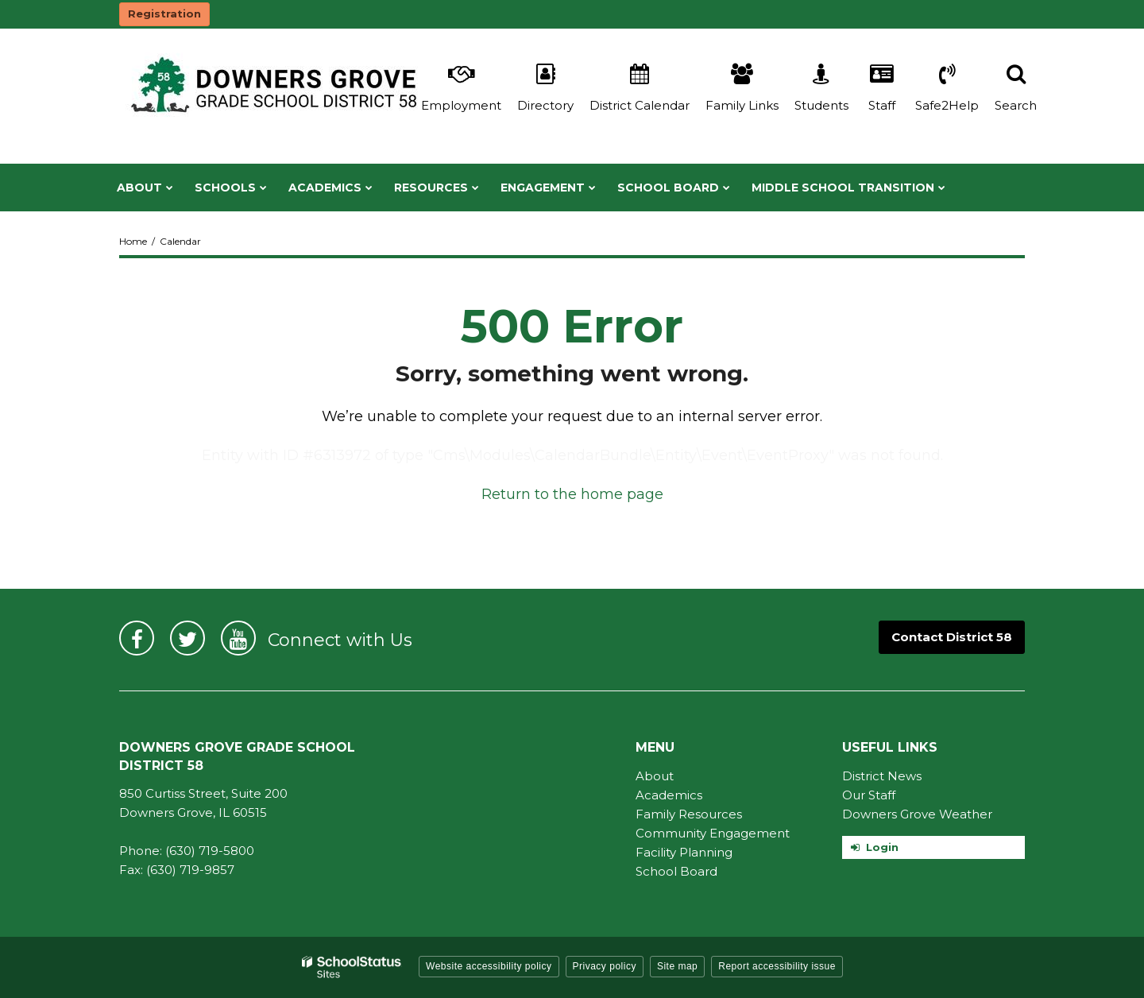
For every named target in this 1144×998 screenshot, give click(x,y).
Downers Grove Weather (917, 814)
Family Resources (689, 814)
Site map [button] (677, 966)
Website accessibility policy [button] (489, 966)
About (655, 775)
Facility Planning (684, 852)
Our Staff (868, 795)
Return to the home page (572, 494)
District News (882, 775)
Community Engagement (713, 833)
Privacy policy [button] (604, 966)
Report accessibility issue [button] (777, 966)
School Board (676, 871)
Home (133, 241)
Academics (669, 795)
